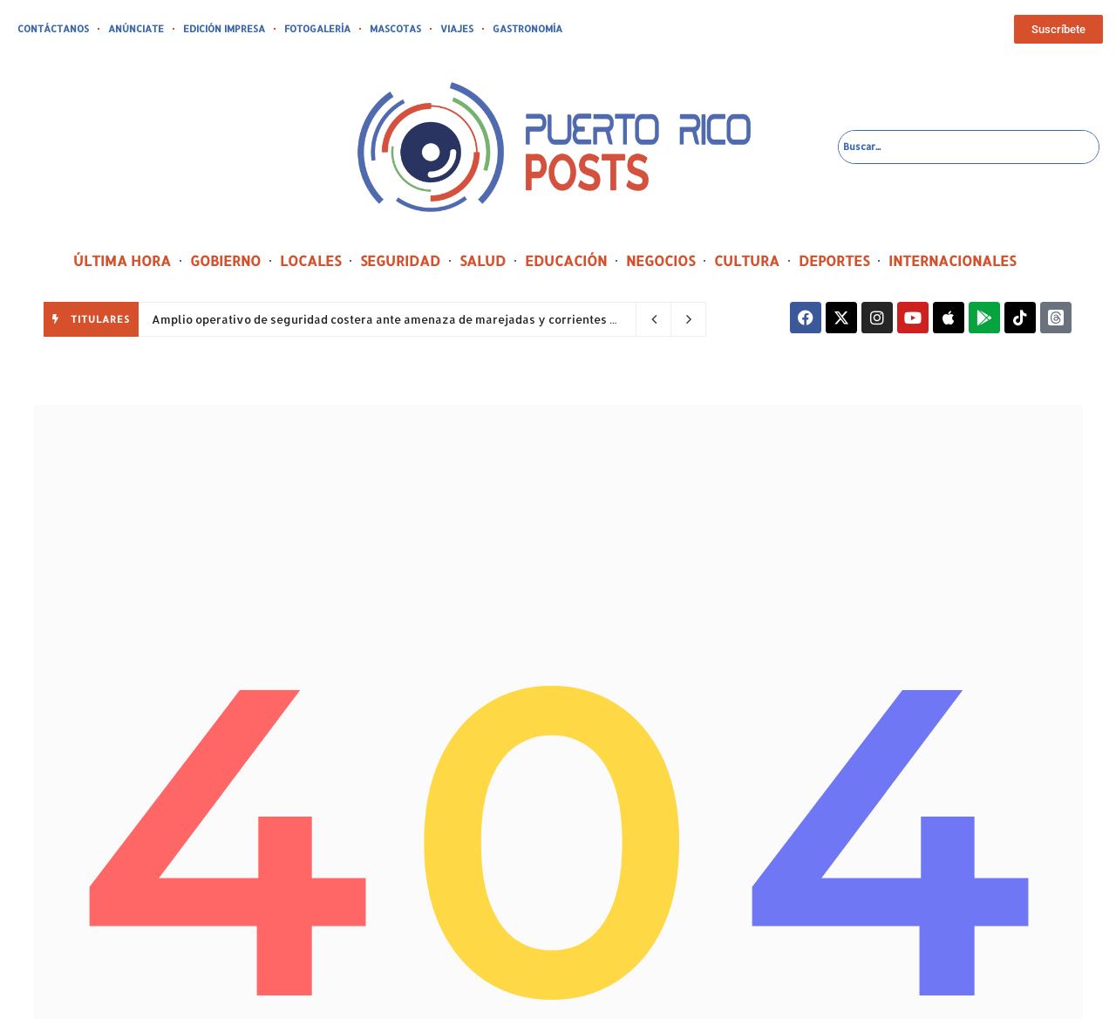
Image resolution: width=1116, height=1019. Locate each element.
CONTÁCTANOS (53, 29)
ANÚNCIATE (136, 29)
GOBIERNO (225, 260)
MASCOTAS (395, 29)
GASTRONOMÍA (527, 29)
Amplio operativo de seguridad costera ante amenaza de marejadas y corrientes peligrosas (412, 319)
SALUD (482, 260)
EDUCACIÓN (566, 260)
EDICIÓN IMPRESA (224, 29)
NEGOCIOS (660, 260)
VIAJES (456, 29)
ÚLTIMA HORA (122, 260)
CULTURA (746, 260)
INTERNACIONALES (952, 260)
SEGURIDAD (400, 260)
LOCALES (310, 260)
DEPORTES (834, 260)
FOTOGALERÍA (317, 29)
